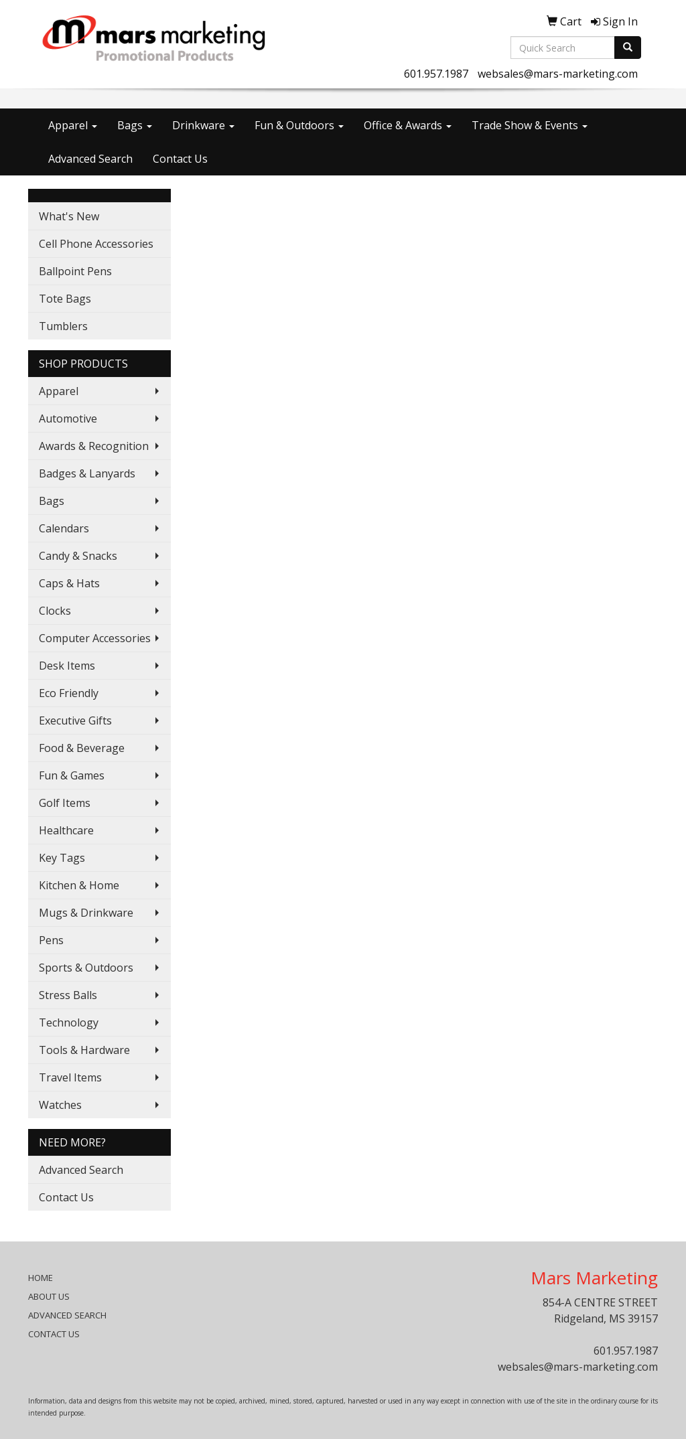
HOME (40, 1278)
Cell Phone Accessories (96, 243)
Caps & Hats (69, 583)
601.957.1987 (436, 73)
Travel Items (70, 1077)
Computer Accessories (95, 638)
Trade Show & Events (530, 125)
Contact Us (180, 158)
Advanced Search (90, 158)
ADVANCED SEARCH (67, 1315)
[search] (627, 47)
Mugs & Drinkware (86, 912)
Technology (68, 1022)
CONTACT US (54, 1334)
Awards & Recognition (94, 446)
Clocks (55, 610)
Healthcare (66, 830)
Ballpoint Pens (75, 271)
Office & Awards (408, 125)
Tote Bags (65, 298)
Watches (60, 1104)
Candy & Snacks (78, 555)
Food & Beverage (82, 748)
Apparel (72, 125)
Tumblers (63, 326)
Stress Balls (68, 995)
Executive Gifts (75, 720)
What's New (69, 216)
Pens (51, 940)
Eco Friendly (68, 693)
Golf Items (64, 803)
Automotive (68, 418)
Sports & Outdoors (86, 967)
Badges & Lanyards (87, 473)
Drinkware (203, 125)
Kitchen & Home (79, 885)
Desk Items (67, 665)
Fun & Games (72, 775)
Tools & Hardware (84, 1050)
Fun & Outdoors (299, 125)
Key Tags (62, 857)
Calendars (64, 528)
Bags (134, 125)
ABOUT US (49, 1296)
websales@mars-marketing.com (558, 73)
